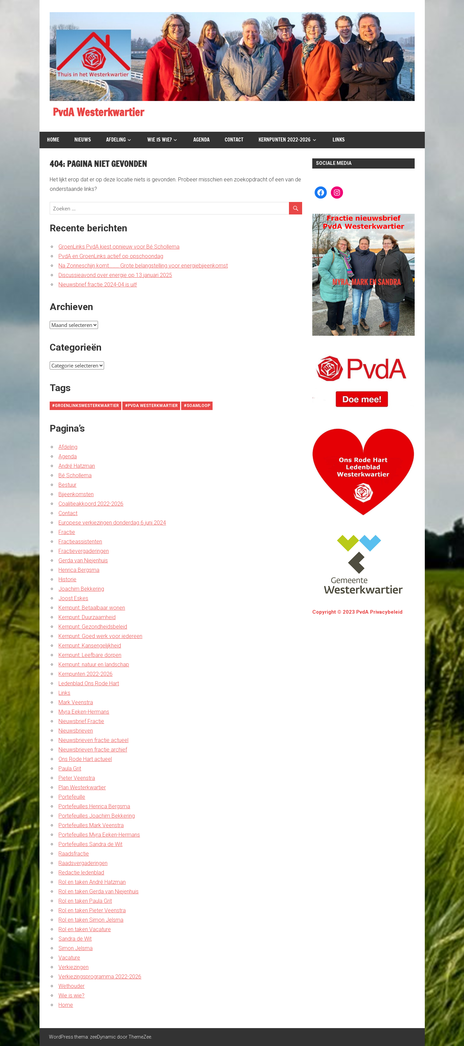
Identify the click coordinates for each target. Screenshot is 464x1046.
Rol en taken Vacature (84, 929)
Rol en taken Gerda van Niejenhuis (98, 891)
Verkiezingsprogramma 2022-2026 (99, 976)
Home (53, 139)
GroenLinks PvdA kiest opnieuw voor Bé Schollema (118, 247)
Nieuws (82, 139)
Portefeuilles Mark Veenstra (91, 825)
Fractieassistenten (80, 541)
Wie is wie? (159, 139)
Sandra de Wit (75, 939)
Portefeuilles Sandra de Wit (90, 844)
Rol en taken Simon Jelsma (90, 920)
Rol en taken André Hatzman (92, 882)
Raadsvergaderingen (82, 863)
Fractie (66, 532)
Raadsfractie (73, 853)
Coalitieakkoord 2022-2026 (90, 504)
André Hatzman (76, 466)
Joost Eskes (73, 598)
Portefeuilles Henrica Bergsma (94, 806)
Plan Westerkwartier (82, 787)
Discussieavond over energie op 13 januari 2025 (115, 275)
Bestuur (67, 485)
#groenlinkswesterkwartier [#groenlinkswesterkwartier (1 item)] (85, 405)
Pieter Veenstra (76, 778)
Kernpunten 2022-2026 (285, 139)
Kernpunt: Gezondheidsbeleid (92, 626)
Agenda (201, 139)
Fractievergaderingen (83, 551)
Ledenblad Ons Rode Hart (88, 683)
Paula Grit (69, 768)
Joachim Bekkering (81, 589)
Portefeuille (71, 797)
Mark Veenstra (75, 702)
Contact (234, 139)
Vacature (69, 957)
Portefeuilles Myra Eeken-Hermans (99, 835)
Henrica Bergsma (78, 570)
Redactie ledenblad (81, 872)
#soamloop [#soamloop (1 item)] (197, 405)
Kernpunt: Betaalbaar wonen (91, 608)
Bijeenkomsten (76, 494)
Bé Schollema (75, 475)
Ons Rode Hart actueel (85, 759)
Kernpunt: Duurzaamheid (87, 617)
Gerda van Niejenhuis (83, 560)
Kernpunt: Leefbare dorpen (89, 655)
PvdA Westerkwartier (100, 112)
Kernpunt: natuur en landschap (93, 664)
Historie (67, 579)
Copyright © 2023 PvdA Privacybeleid (357, 612)
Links (339, 139)
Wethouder (71, 986)
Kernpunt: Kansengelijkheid (89, 645)
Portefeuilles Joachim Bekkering (96, 816)
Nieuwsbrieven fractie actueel (93, 740)
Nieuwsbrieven (75, 731)
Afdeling (116, 139)
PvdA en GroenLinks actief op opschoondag (110, 256)
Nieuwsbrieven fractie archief (92, 749)
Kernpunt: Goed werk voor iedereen (100, 636)
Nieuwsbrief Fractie (81, 721)
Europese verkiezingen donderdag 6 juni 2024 (112, 522)
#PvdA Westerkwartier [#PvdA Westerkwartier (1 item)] (151, 405)
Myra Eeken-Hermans (83, 712)
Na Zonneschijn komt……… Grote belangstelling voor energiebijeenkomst (143, 265)
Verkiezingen (73, 967)
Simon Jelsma (75, 948)
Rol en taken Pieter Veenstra (92, 910)
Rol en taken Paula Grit (85, 901)
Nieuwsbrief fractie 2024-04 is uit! (97, 284)
